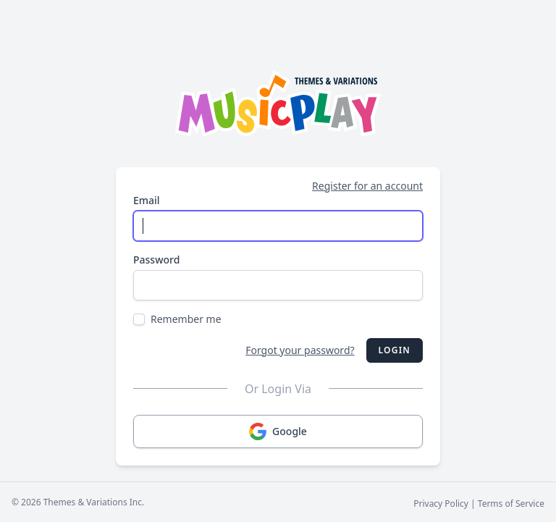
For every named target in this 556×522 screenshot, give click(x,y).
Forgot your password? (299, 350)
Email (146, 200)
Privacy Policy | (445, 503)
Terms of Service (511, 503)
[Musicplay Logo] (278, 103)
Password (156, 259)
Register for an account (367, 186)
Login (394, 350)
